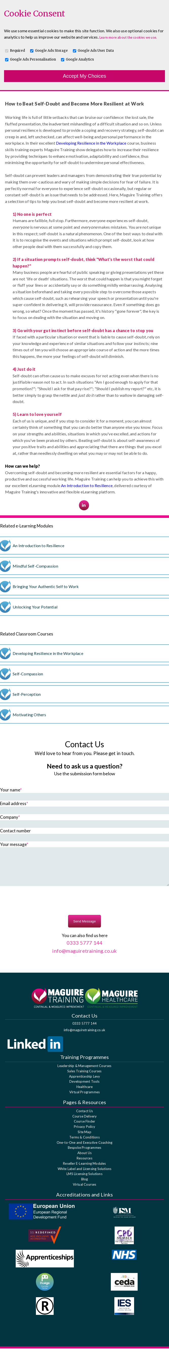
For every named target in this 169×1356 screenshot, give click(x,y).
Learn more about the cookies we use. (128, 37)
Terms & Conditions (84, 1145)
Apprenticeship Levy (84, 1084)
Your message (14, 844)
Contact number (15, 830)
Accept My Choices (84, 76)
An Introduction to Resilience (87, 485)
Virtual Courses (84, 1192)
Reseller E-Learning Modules (84, 1171)
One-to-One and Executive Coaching (85, 1150)
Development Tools (84, 1089)
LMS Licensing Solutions (84, 1181)
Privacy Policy (84, 1134)
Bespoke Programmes (84, 1155)
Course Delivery (84, 1124)
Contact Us (84, 1118)
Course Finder (84, 1129)
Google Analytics (80, 59)
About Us (84, 1160)
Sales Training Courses (84, 1079)
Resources (84, 1166)
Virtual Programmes (84, 1100)
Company (10, 817)
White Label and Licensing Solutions (85, 1176)
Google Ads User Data (96, 50)
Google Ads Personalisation (33, 59)
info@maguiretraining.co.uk (84, 1037)
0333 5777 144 (84, 1031)
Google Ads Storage (51, 50)
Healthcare (84, 1094)
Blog (84, 1187)
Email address (14, 803)
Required (17, 50)
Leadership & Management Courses (84, 1073)
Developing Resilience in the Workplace (91, 143)
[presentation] (84, 909)
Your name (11, 789)
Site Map (84, 1139)
